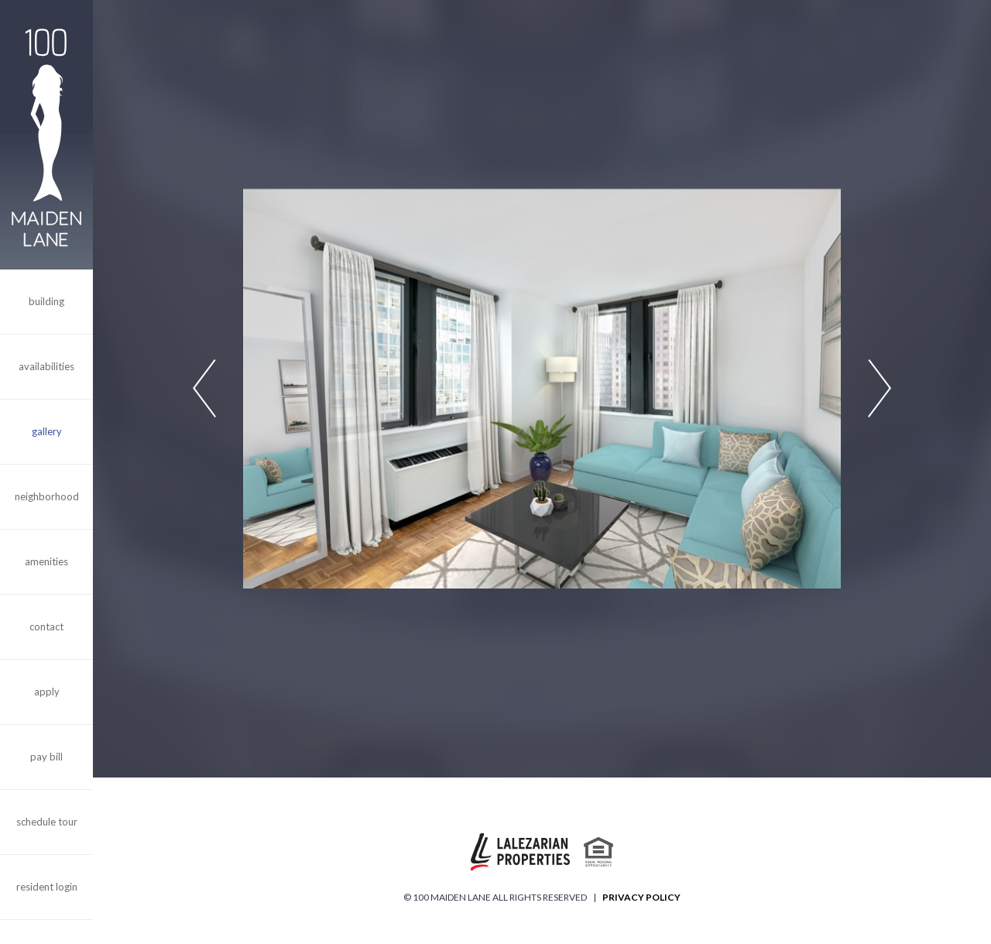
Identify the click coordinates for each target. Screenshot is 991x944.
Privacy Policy (641, 897)
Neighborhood (47, 496)
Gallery (47, 431)
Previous (204, 389)
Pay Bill (46, 756)
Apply (47, 691)
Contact (46, 626)
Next (879, 389)
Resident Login (46, 886)
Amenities (46, 561)
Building (46, 301)
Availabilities (46, 366)
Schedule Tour (46, 821)
